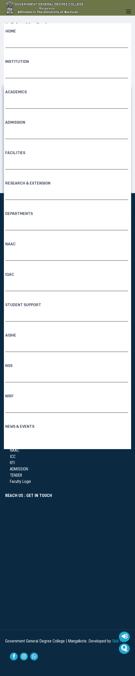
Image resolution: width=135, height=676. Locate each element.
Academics (16, 92)
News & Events (19, 427)
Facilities (15, 153)
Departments (19, 214)
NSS (8, 366)
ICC (13, 456)
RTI (12, 463)
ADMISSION (19, 469)
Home (10, 32)
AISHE (10, 336)
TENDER (16, 475)
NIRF (9, 396)
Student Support (23, 305)
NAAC (10, 244)
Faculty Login (20, 481)
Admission (15, 123)
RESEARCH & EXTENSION (27, 184)
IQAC (9, 275)
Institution (17, 62)
